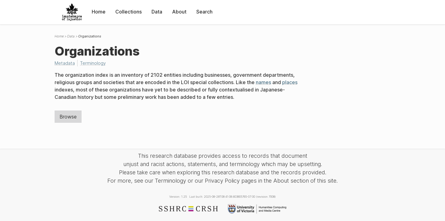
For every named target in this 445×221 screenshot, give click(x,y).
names (263, 82)
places (289, 82)
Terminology (93, 63)
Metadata (65, 63)
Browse (68, 117)
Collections (128, 12)
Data (157, 12)
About (179, 12)
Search (204, 12)
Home (98, 12)
